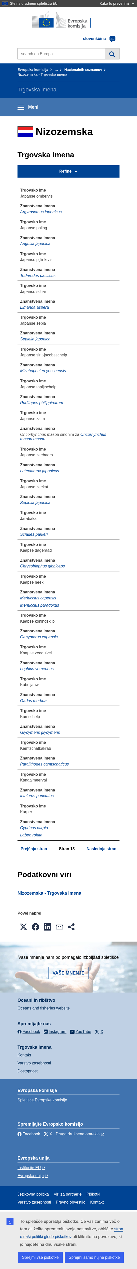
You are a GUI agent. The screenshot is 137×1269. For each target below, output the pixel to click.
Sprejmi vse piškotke (40, 1257)
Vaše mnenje (68, 973)
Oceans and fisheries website (44, 1008)
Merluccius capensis (38, 598)
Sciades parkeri (34, 534)
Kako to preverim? (117, 3)
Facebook (29, 1134)
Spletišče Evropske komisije (42, 1100)
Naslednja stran (101, 849)
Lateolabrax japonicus (39, 471)
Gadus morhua (33, 701)
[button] (23, 927)
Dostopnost (28, 1071)
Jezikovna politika (33, 1194)
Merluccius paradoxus (39, 605)
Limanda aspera (34, 307)
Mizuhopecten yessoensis (43, 371)
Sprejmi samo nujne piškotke (94, 1257)
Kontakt (24, 1055)
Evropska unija (31, 1176)
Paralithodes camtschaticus (44, 764)
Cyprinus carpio (34, 828)
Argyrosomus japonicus (41, 212)
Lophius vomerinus (37, 669)
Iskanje (112, 53)
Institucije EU (29, 1168)
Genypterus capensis (39, 637)
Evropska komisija (33, 70)
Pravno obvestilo (70, 1202)
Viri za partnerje (68, 1194)
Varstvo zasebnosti (34, 1063)
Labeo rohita (31, 835)
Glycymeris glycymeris (40, 732)
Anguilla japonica (35, 244)
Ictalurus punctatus (37, 796)
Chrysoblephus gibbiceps (42, 566)
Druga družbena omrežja (78, 1134)
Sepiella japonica (35, 339)
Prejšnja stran (34, 849)
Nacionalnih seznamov (83, 70)
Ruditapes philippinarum (41, 403)
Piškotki (93, 1194)
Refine (65, 171)
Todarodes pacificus (38, 275)
